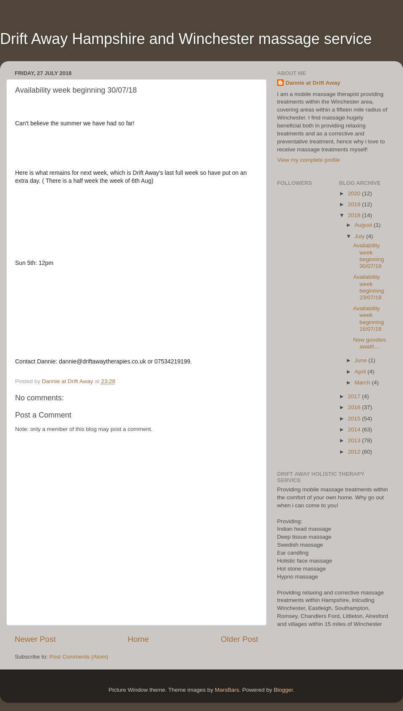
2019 (355, 204)
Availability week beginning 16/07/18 (368, 318)
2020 (355, 193)
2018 (355, 215)
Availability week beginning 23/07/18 (368, 287)
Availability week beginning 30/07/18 (368, 255)
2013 (355, 440)
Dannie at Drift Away (312, 83)
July (360, 236)
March (363, 382)
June (362, 360)
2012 (355, 452)
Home (138, 639)
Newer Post (35, 639)
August (364, 225)
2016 (355, 407)
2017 (355, 396)
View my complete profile (308, 160)
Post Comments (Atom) (79, 657)
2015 (355, 418)
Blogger (283, 690)
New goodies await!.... (369, 343)
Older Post (239, 639)
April (361, 371)
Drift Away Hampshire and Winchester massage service (186, 38)
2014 (355, 429)
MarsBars (227, 690)
